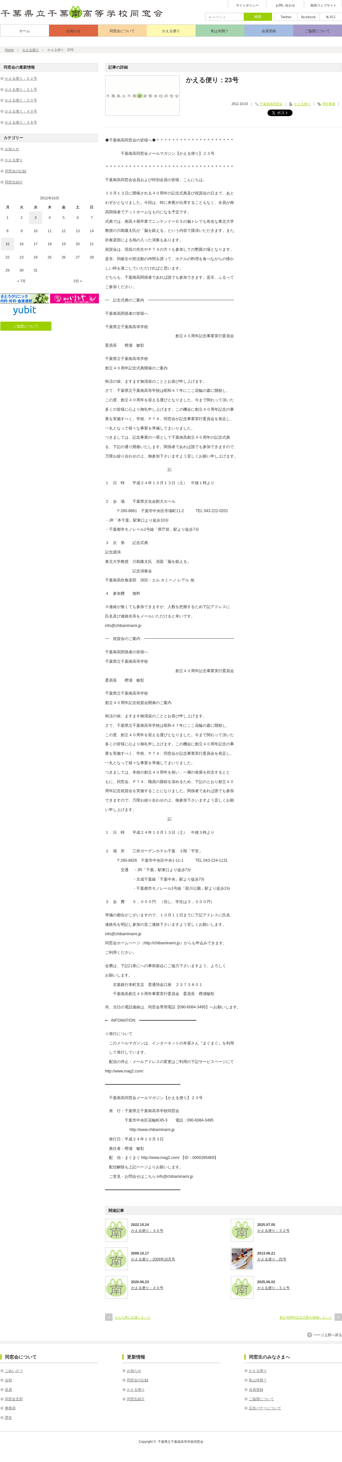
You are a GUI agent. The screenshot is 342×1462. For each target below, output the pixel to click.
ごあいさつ (14, 1371)
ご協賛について (317, 31)
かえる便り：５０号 (21, 100)
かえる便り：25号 (271, 1259)
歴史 (8, 1417)
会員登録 (269, 31)
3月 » (78, 281)
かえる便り (171, 31)
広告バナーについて (265, 1408)
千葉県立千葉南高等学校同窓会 (180, 1441)
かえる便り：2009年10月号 (153, 1259)
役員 (8, 1389)
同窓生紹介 (14, 182)
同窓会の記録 (15, 171)
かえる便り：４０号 (147, 1288)
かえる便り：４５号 (147, 1230)
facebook (308, 17)
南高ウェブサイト (323, 5)
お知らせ (73, 31)
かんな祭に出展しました (133, 1317)
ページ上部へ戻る (327, 1335)
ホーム (24, 31)
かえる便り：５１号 (273, 1288)
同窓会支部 (14, 1399)
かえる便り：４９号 (21, 111)
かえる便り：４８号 (21, 122)
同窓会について (122, 31)
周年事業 (328, 104)
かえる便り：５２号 (273, 1230)
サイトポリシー (247, 5)
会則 (8, 1380)
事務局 (10, 1408)
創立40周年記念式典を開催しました (306, 1317)
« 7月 (21, 281)
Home (9, 50)
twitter (286, 17)
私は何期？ (220, 31)
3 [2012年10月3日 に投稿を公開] (35, 217)
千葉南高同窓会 (271, 104)
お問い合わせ (285, 5)
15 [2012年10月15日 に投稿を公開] (7, 244)
